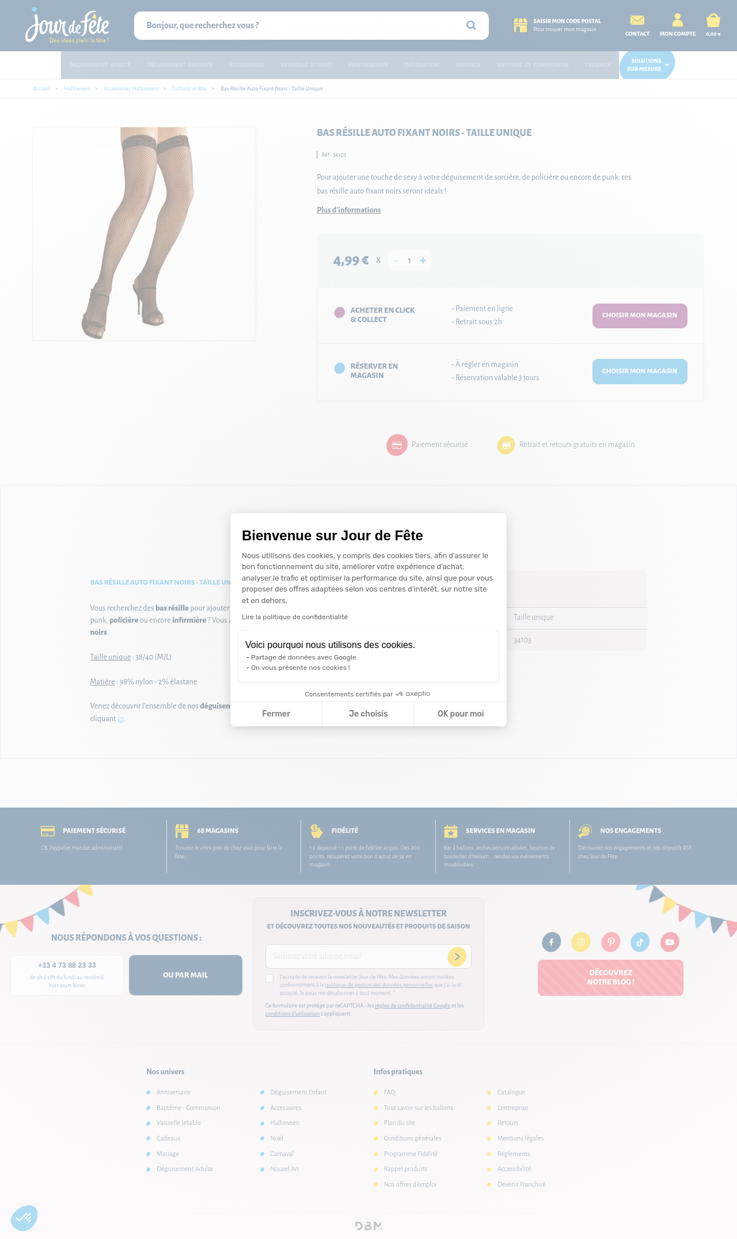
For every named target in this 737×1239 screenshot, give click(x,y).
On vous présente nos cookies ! (300, 668)
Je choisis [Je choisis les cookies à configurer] (368, 714)
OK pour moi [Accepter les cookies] (461, 714)
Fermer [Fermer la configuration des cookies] (276, 714)
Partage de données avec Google (303, 657)
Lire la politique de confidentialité (295, 617)
